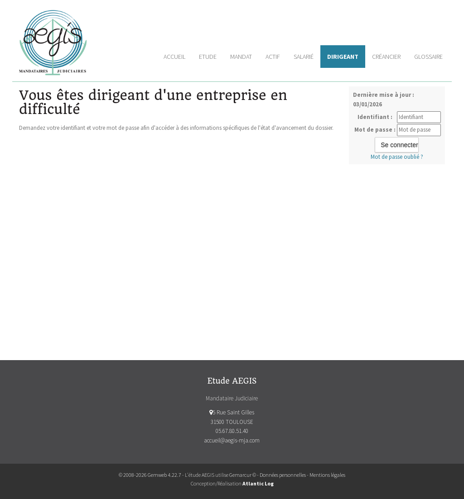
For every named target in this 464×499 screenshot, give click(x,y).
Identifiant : (375, 117)
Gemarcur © (242, 474)
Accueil (174, 56)
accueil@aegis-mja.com (232, 440)
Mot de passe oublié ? (397, 157)
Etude (208, 56)
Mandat (241, 56)
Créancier (386, 56)
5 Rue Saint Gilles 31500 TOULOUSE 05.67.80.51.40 (231, 422)
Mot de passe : (375, 129)
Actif (273, 56)
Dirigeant (342, 56)
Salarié (304, 56)
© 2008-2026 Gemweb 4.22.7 (150, 474)
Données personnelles (283, 474)
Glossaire (428, 56)
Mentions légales (327, 474)
